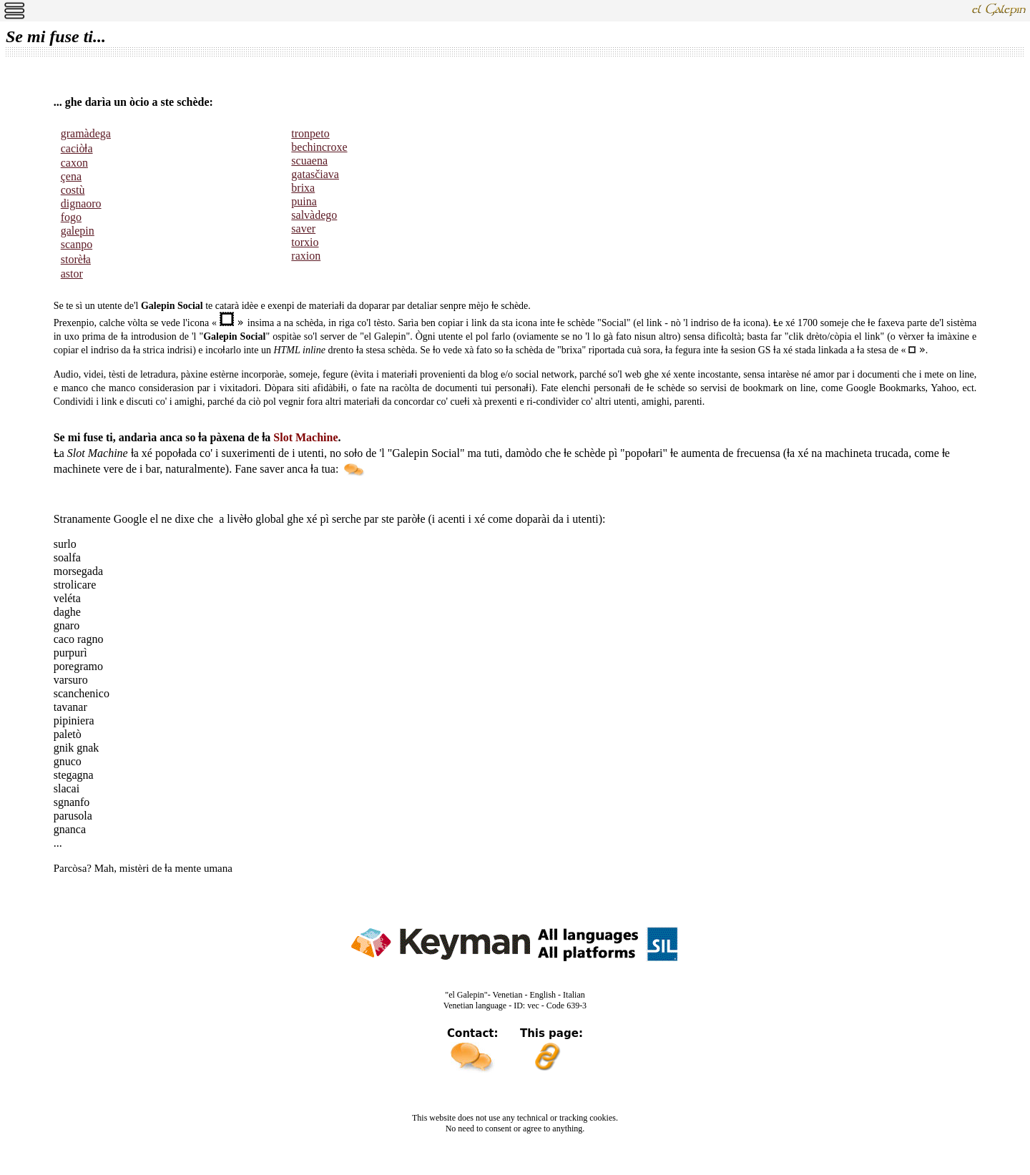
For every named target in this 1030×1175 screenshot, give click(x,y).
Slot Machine (305, 437)
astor (72, 273)
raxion (305, 256)
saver (303, 228)
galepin (77, 231)
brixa (303, 188)
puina (304, 201)
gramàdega (86, 133)
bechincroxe (319, 147)
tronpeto (310, 133)
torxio (304, 242)
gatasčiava (315, 174)
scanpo (76, 244)
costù (73, 190)
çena (71, 176)
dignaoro (81, 203)
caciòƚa (77, 148)
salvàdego (314, 215)
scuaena (309, 160)
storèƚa (76, 259)
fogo (71, 217)
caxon (74, 163)
